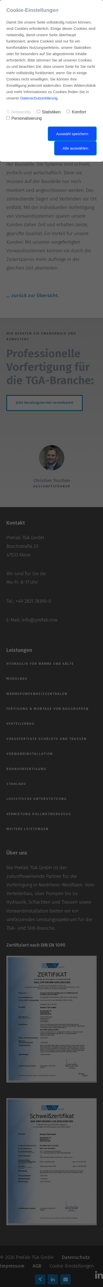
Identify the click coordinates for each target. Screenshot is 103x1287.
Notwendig (18, 112)
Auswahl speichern (72, 134)
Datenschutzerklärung (38, 98)
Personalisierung (24, 118)
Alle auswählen (75, 148)
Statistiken (49, 112)
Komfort (76, 112)
